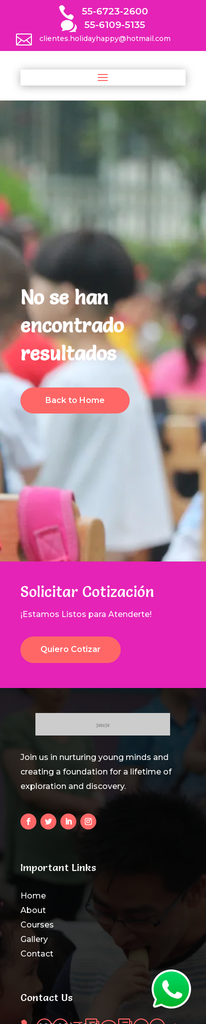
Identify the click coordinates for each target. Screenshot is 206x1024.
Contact (36, 953)
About (33, 910)
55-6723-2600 (115, 11)
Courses (37, 925)
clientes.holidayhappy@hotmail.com (105, 38)
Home (33, 895)
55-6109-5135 (114, 24)
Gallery (34, 939)
